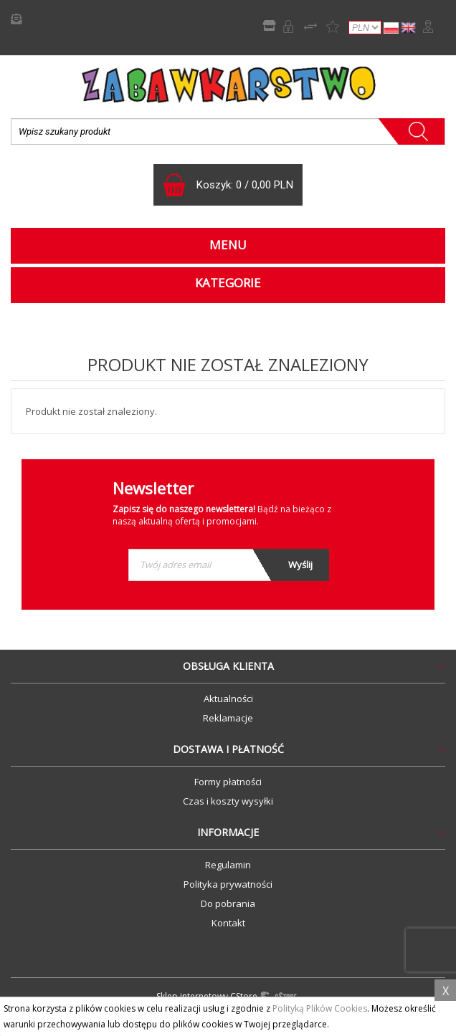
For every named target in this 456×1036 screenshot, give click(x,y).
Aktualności (228, 698)
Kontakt (228, 922)
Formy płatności (228, 781)
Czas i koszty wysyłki (228, 801)
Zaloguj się (428, 26)
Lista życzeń (332, 26)
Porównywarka (310, 26)
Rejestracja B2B (288, 26)
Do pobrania (228, 903)
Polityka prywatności (228, 884)
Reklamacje (228, 717)
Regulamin (228, 864)
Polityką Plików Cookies (319, 1008)
